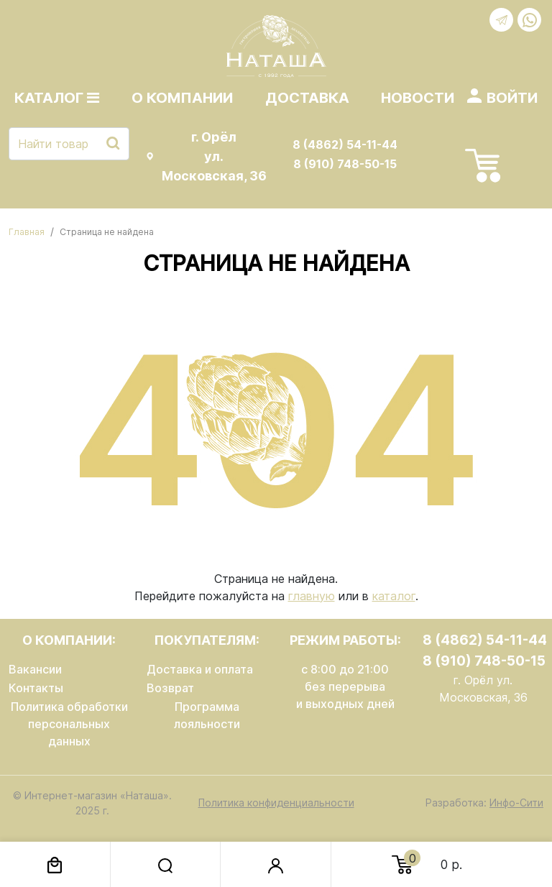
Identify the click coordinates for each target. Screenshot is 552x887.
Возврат (170, 688)
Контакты (36, 688)
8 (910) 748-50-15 (345, 164)
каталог (393, 596)
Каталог (56, 97)
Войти (512, 97)
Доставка (307, 97)
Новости (417, 97)
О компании (182, 97)
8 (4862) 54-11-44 (345, 144)
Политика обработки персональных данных (69, 723)
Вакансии (35, 669)
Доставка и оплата (200, 669)
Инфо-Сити (516, 802)
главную (311, 596)
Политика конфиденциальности (276, 802)
